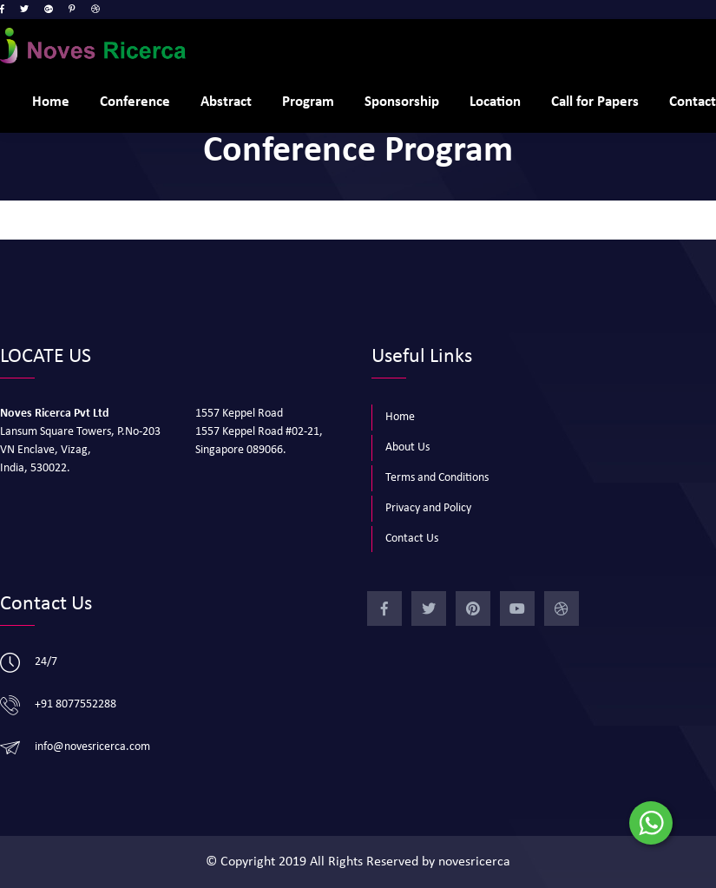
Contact (692, 102)
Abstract (226, 102)
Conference (135, 102)
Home (50, 102)
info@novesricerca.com (92, 746)
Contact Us (411, 538)
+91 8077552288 (75, 704)
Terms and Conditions (437, 477)
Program (308, 102)
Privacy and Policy (428, 508)
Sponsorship (402, 102)
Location (495, 102)
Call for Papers (595, 102)
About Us (407, 447)
